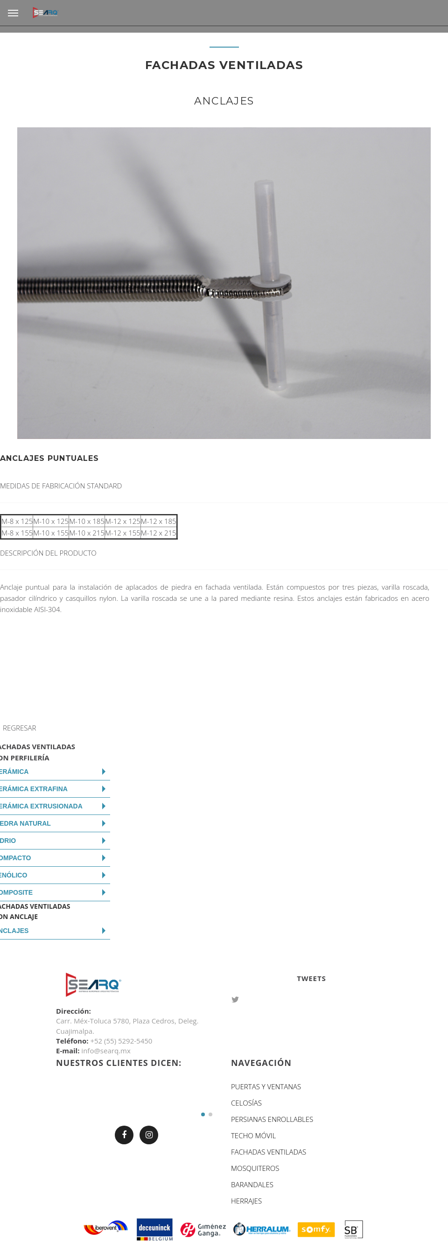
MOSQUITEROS (255, 1168)
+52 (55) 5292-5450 (121, 1040)
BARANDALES (252, 1184)
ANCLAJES (224, 101)
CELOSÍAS (246, 1102)
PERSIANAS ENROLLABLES (272, 1119)
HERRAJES (246, 1200)
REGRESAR (19, 727)
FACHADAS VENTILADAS (268, 1151)
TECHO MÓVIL (253, 1135)
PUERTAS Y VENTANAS (266, 1086)
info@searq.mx (105, 1050)
